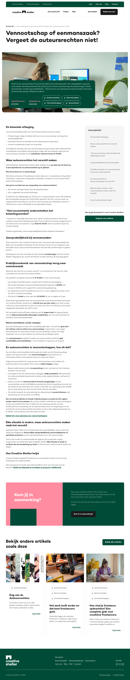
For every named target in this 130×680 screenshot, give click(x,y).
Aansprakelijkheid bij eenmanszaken (104, 163)
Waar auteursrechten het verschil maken (103, 145)
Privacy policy (105, 675)
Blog (106, 4)
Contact (115, 4)
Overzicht (10, 26)
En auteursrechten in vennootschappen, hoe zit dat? (102, 180)
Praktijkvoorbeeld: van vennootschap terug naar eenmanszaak (105, 171)
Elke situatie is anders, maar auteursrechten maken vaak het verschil (103, 191)
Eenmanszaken (17, 4)
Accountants (47, 4)
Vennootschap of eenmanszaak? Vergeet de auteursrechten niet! (42, 26)
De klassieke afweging (99, 137)
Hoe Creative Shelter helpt (101, 200)
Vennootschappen (32, 4)
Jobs (90, 4)
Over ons (99, 4)
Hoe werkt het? (54, 12)
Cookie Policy (118, 675)
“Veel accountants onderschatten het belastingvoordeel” (105, 155)
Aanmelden (92, 12)
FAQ (74, 12)
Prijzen (66, 12)
